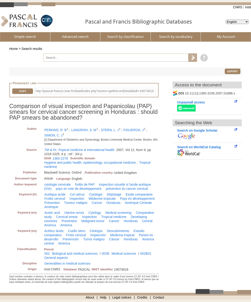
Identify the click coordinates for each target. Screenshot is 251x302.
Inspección (98, 235)
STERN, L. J (110, 130)
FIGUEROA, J (133, 130)
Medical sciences (123, 253)
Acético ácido (53, 231)
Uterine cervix (74, 212)
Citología (96, 231)
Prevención (71, 239)
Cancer (97, 203)
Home (13, 49)
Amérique (51, 207)
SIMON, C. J (53, 135)
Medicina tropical (122, 235)
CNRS (237, 7)
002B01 (145, 253)
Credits (142, 297)
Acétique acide (55, 194)
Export (232, 71)
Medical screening (118, 212)
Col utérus (77, 194)
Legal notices (121, 297)
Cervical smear (67, 217)
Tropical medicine (113, 217)
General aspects (56, 258)
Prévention (52, 203)
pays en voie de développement (79, 188)
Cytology (94, 212)
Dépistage (114, 194)
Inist (248, 7)
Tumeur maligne (75, 203)
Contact (158, 297)
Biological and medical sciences (75, 253)
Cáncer (114, 239)
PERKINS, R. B (55, 130)
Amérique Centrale (138, 203)
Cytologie (95, 194)
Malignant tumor (93, 221)
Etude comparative (139, 194)
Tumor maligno (94, 239)
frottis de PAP (85, 184)
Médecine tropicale (102, 198)
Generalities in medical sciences (67, 263)
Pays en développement (137, 198)
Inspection (76, 198)
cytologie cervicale (57, 184)
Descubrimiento (118, 231)
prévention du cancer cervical (127, 188)
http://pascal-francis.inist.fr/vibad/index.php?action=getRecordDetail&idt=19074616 (95, 91)
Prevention (69, 221)
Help (103, 297)
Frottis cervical (54, 198)
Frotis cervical (76, 235)
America (66, 225)
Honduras (114, 203)
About (90, 297)
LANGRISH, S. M (83, 130)
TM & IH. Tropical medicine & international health (79, 150)
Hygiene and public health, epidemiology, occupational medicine (90, 162)
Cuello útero (76, 231)
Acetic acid (52, 212)
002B (105, 253)
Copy (22, 91)
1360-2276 (60, 158)
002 (47, 253)
